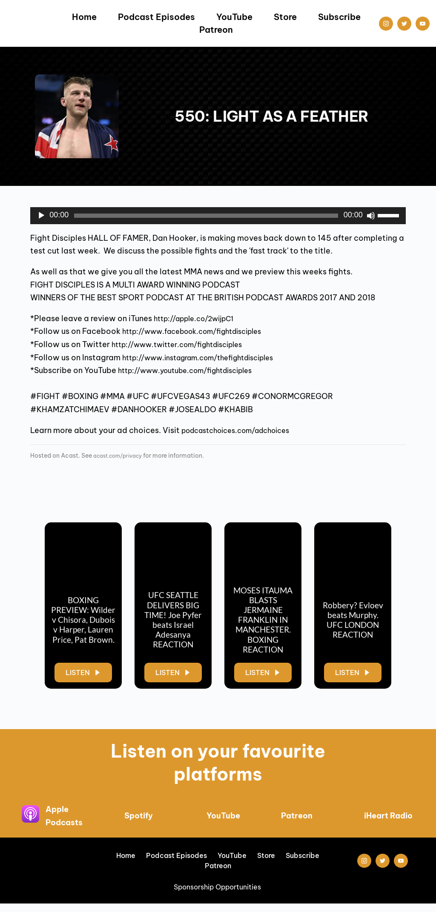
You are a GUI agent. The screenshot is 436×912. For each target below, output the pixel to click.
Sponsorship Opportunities (218, 895)
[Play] (41, 215)
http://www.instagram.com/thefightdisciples (209, 357)
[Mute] (371, 215)
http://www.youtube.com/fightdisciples (195, 370)
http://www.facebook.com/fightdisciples (202, 331)
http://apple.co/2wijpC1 (200, 318)
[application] (218, 215)
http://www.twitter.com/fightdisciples (187, 344)
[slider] (206, 216)
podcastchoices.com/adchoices (243, 430)
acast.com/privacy (121, 455)
